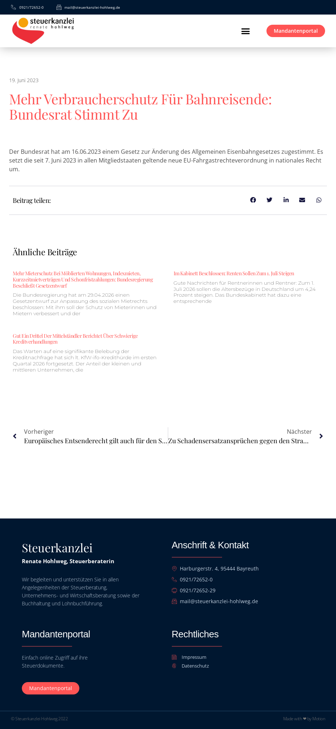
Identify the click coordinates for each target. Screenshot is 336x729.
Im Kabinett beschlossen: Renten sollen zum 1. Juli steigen (234, 273)
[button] (245, 31)
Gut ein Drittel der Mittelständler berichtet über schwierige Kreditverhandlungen (75, 338)
